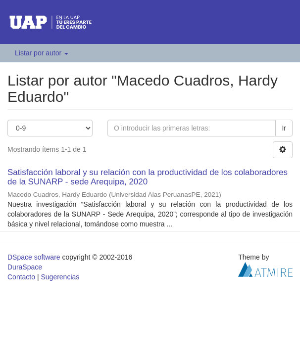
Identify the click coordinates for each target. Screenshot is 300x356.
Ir (284, 128)
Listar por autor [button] (41, 53)
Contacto (21, 277)
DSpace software (33, 257)
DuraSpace (24, 267)
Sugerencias (60, 277)
